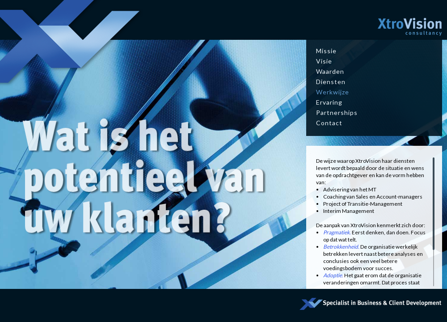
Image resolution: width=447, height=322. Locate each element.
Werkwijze (332, 92)
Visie (324, 61)
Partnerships (337, 112)
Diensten (331, 81)
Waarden (330, 71)
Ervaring (329, 102)
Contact (329, 123)
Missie (326, 51)
